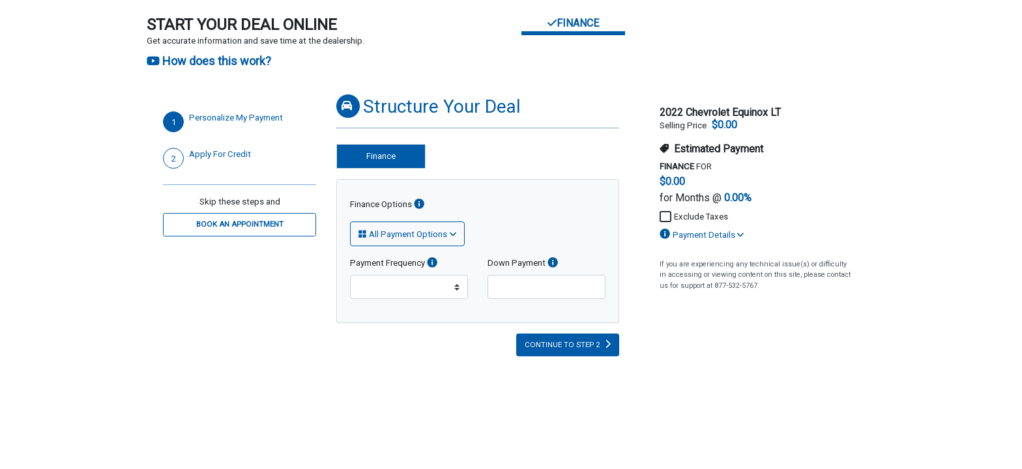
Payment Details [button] (702, 235)
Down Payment (523, 263)
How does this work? (209, 61)
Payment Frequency (393, 263)
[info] (432, 263)
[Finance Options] (419, 204)
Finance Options (387, 204)
